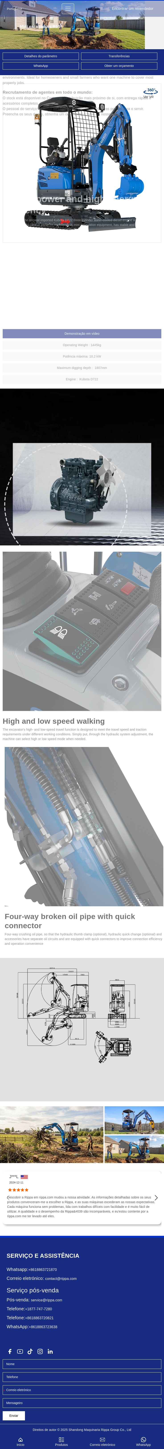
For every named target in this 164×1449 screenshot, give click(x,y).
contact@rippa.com (61, 1279)
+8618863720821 (39, 1318)
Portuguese (14, 9)
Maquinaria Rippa (96, 1430)
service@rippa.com (46, 1300)
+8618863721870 (42, 1270)
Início (20, 1441)
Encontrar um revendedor (132, 9)
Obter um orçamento (119, 66)
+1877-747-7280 (38, 1309)
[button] (156, 1198)
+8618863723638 (43, 1327)
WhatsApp (41, 66)
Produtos (61, 1441)
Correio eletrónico (102, 1441)
